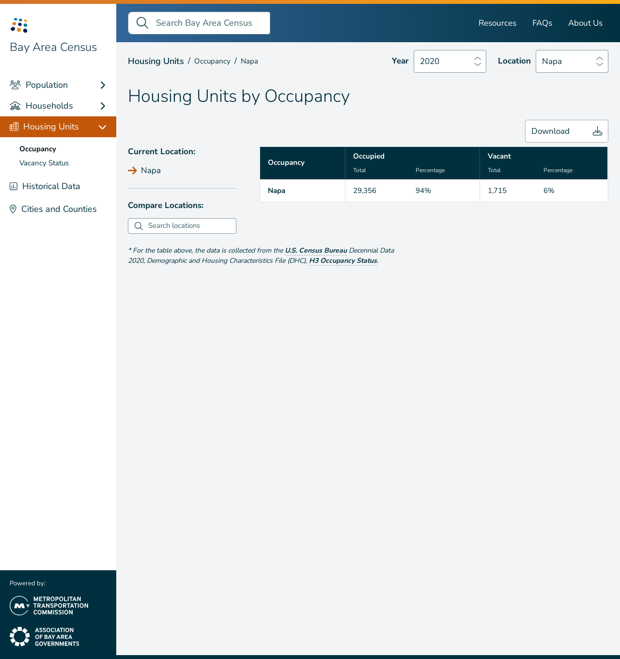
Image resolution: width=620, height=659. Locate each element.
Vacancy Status (44, 163)
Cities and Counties (53, 209)
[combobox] (190, 226)
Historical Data (45, 186)
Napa (552, 61)
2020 (429, 61)
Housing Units (44, 126)
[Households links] (107, 106)
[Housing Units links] (107, 126)
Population (39, 85)
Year (400, 60)
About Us (585, 23)
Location (514, 60)
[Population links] (107, 85)
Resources (497, 23)
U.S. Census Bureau (316, 250)
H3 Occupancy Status (343, 260)
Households (41, 106)
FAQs (542, 23)
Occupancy (37, 149)
